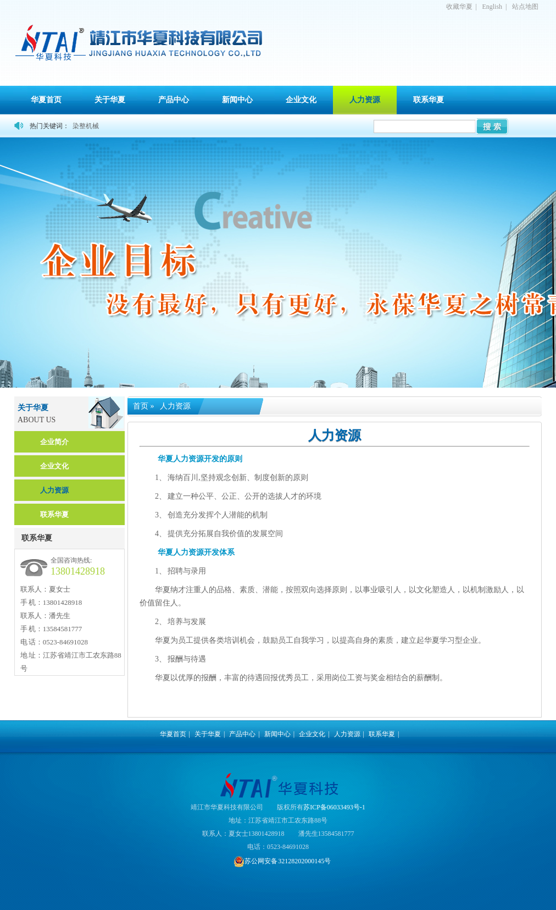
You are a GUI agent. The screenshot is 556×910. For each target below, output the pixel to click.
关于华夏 (109, 100)
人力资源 (364, 100)
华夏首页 (46, 100)
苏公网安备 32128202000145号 (282, 861)
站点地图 (525, 6)
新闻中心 (237, 100)
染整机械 (86, 126)
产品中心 (173, 100)
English (492, 6)
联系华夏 (428, 100)
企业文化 (301, 100)
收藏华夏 (459, 6)
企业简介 (54, 442)
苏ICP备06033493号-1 (334, 807)
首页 (140, 406)
